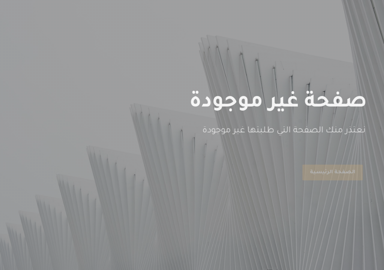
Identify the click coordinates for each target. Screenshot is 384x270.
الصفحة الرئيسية (331, 172)
